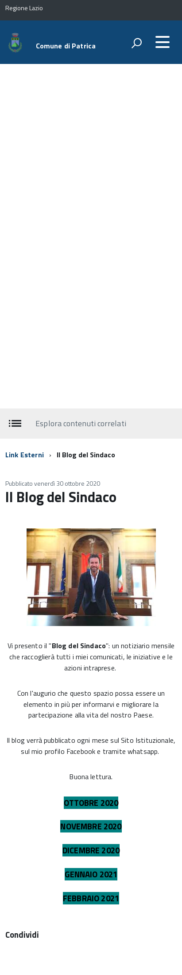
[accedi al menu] (162, 42)
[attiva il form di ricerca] (136, 43)
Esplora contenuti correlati (80, 423)
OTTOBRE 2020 (91, 803)
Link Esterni (24, 454)
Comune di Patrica (66, 45)
